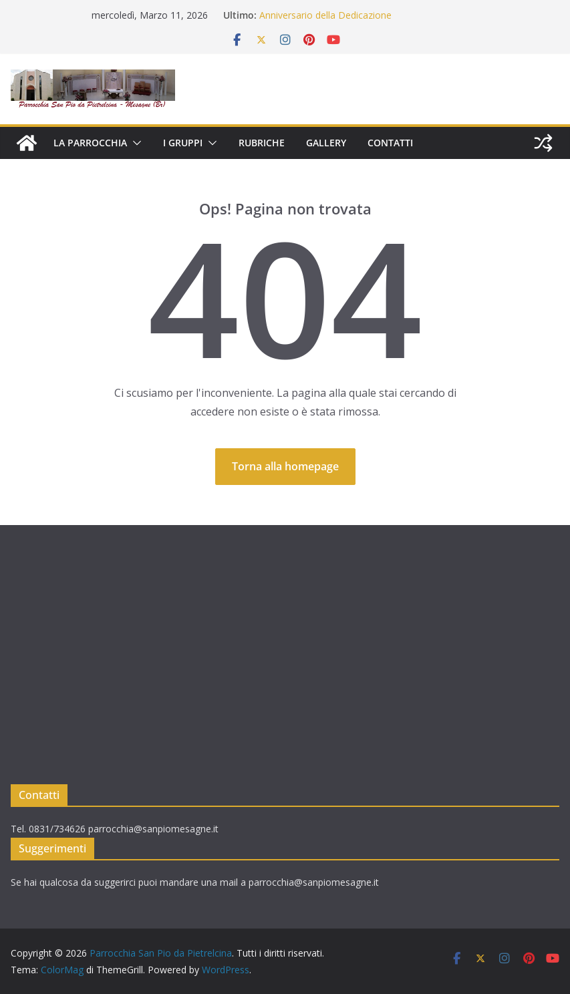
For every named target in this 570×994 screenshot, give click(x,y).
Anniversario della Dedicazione (325, 15)
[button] (134, 143)
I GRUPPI (182, 142)
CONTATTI (390, 142)
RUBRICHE (262, 142)
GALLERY (326, 142)
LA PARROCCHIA (90, 142)
